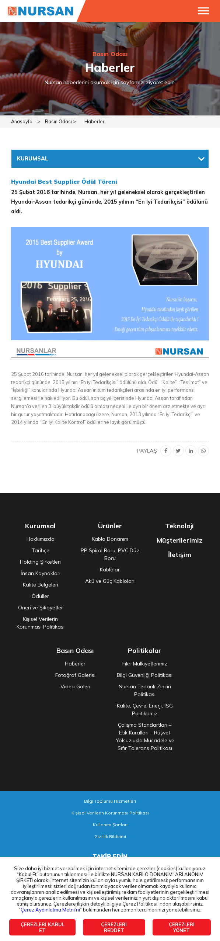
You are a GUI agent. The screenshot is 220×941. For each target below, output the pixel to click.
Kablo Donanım (110, 539)
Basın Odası (75, 650)
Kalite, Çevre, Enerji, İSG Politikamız (145, 709)
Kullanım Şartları (110, 824)
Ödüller (40, 596)
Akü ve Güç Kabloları (110, 581)
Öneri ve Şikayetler (40, 607)
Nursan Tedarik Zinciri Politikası (145, 690)
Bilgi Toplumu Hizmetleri (110, 801)
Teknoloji (179, 526)
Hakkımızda (41, 539)
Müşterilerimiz (179, 540)
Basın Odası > (60, 121)
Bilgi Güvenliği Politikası (144, 675)
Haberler (94, 121)
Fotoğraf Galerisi (75, 675)
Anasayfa (21, 121)
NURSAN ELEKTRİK (40, 11)
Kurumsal (40, 526)
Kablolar (110, 569)
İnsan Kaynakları (40, 573)
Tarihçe (40, 550)
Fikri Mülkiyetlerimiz (144, 663)
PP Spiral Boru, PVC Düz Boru (110, 554)
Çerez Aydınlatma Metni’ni (50, 910)
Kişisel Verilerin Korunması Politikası (40, 623)
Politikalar (144, 650)
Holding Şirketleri (40, 561)
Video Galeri (75, 686)
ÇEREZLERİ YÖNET (182, 927)
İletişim (179, 554)
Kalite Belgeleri (40, 584)
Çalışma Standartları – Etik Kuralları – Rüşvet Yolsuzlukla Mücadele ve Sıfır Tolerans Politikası (145, 736)
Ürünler (110, 526)
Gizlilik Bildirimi (110, 836)
